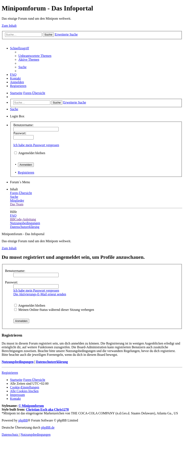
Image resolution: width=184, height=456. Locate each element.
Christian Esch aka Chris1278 (47, 409)
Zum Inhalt (9, 25)
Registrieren (26, 172)
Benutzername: (15, 271)
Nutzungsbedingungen (18, 362)
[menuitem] (34, 56)
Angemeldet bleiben (31, 153)
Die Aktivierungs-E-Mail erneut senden (39, 294)
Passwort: (11, 282)
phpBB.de (47, 427)
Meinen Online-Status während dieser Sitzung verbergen (54, 309)
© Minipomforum (31, 405)
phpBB (23, 420)
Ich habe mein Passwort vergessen (36, 145)
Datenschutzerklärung (52, 362)
